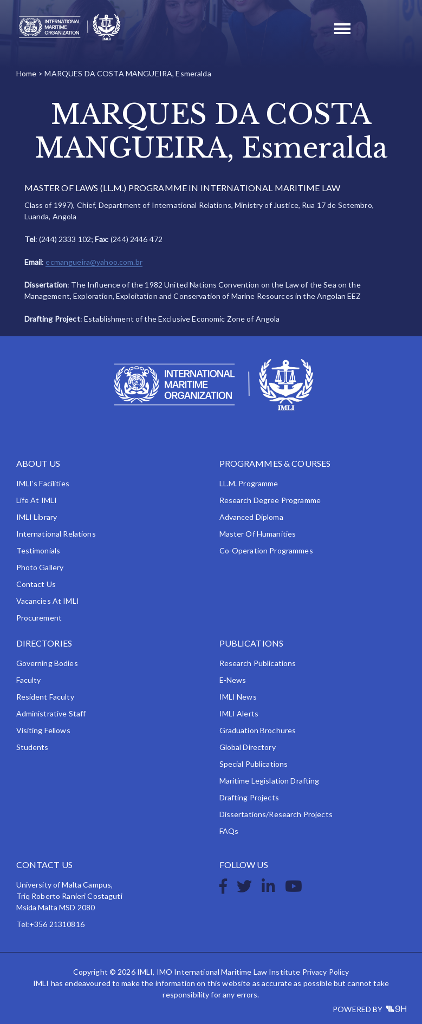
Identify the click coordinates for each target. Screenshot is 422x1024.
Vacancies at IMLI (47, 600)
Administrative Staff (51, 713)
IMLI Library (36, 516)
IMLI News (238, 696)
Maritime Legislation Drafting (269, 780)
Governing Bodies (47, 663)
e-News (232, 679)
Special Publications (253, 763)
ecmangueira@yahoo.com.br (94, 261)
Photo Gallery (40, 567)
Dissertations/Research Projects (276, 814)
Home (26, 73)
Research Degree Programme (270, 500)
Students (32, 747)
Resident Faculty (45, 696)
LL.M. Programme (248, 483)
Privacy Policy (325, 971)
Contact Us (36, 584)
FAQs (229, 831)
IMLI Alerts (239, 713)
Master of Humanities (257, 533)
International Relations (56, 533)
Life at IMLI (36, 500)
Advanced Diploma (251, 516)
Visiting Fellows (43, 730)
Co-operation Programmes (266, 550)
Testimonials (38, 550)
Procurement (39, 617)
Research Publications (257, 663)
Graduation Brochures (257, 730)
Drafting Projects (249, 797)
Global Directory (247, 747)
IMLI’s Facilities (42, 483)
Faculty (28, 679)
